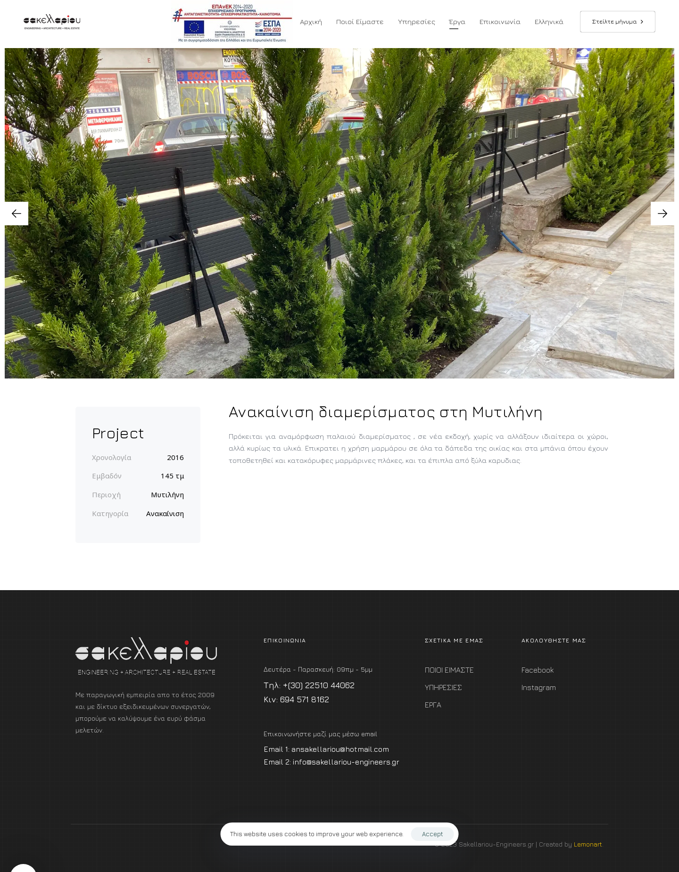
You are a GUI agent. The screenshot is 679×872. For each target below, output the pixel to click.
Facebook (538, 670)
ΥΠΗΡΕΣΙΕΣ (443, 687)
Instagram (539, 687)
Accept (432, 834)
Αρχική (311, 21)
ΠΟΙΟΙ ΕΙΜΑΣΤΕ (449, 670)
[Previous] (16, 213)
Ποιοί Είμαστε (360, 21)
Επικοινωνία (500, 21)
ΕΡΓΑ (433, 704)
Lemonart (588, 844)
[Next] (662, 213)
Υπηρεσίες (416, 21)
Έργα (457, 21)
